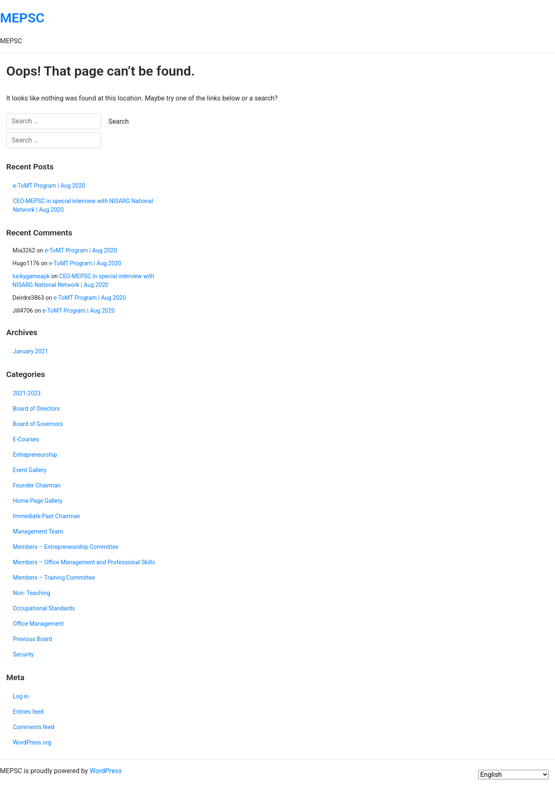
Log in (21, 696)
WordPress (106, 771)
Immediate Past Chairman (46, 516)
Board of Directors (36, 408)
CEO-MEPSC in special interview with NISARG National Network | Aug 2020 (83, 205)
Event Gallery (30, 470)
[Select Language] (513, 774)
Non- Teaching (31, 593)
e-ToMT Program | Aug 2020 (49, 185)
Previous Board (32, 639)
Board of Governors (38, 424)
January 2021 (30, 351)
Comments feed (33, 727)
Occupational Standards (44, 608)
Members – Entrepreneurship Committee (65, 547)
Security (23, 654)
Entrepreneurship (35, 454)
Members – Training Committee (54, 577)
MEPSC (22, 18)
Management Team (38, 531)
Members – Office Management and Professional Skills (84, 562)
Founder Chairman (37, 485)
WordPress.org (32, 742)
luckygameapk (31, 276)
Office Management (38, 623)
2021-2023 (27, 393)
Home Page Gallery (37, 500)
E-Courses (26, 439)
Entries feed (28, 711)
